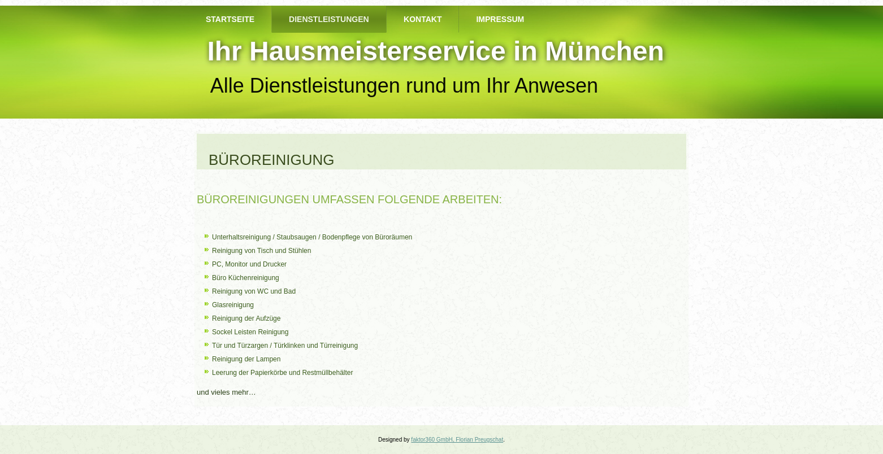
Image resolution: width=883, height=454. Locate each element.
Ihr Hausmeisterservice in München (435, 51)
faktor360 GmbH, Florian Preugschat (457, 439)
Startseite (230, 19)
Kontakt (423, 19)
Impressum (500, 19)
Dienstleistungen (329, 19)
